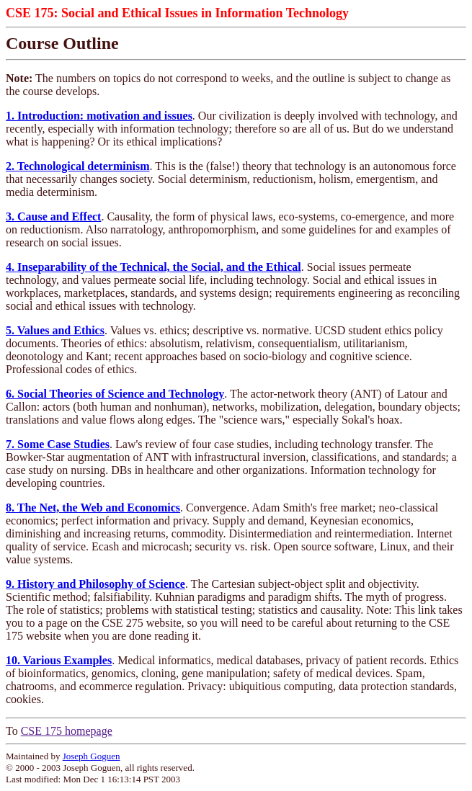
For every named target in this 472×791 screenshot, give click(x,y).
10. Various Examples (59, 660)
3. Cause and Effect (53, 216)
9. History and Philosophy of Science (95, 584)
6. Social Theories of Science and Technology (115, 394)
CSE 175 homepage (66, 731)
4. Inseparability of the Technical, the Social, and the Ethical (153, 267)
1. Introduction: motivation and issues (99, 116)
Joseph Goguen (91, 756)
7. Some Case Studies (58, 444)
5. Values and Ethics (55, 330)
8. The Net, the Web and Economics (93, 507)
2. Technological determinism (78, 166)
